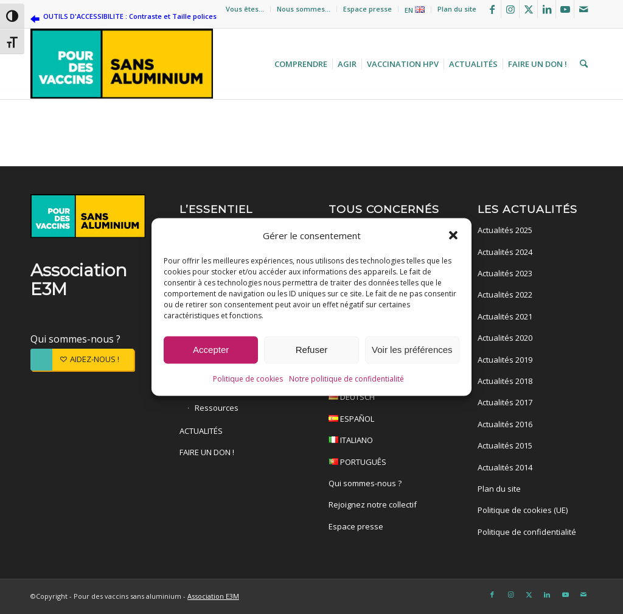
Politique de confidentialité (527, 531)
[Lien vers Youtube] (565, 9)
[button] (453, 235)
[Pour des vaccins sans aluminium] (121, 64)
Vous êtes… (245, 8)
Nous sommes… (303, 8)
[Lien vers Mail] (583, 9)
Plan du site (456, 8)
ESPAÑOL (386, 420)
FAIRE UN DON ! (206, 452)
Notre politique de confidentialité (346, 379)
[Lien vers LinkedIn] (546, 9)
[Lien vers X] (528, 9)
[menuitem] (245, 9)
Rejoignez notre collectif (373, 504)
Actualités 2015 (505, 445)
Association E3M (213, 596)
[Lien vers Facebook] (492, 9)
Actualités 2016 (505, 424)
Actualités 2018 (505, 380)
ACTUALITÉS (201, 430)
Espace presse (367, 8)
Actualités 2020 (505, 337)
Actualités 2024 (505, 251)
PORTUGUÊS (386, 463)
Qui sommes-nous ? (75, 339)
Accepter (211, 349)
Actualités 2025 (505, 230)
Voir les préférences (412, 349)
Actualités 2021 (505, 316)
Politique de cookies (248, 379)
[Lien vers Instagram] (510, 9)
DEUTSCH (386, 398)
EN (415, 10)
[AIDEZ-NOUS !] (82, 360)
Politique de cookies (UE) (523, 509)
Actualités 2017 (505, 402)
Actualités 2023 (505, 273)
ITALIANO (386, 441)
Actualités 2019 (505, 359)
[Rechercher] (582, 64)
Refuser (312, 349)
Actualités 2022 (505, 294)
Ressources (216, 407)
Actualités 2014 (505, 467)
